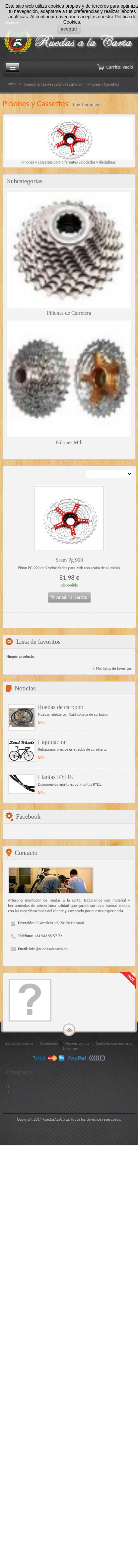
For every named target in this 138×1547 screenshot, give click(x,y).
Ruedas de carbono (60, 707)
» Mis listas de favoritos (112, 668)
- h (8, 1086)
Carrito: (119, 67)
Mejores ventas (76, 1043)
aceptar (69, 29)
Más (41, 722)
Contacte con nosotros (114, 1043)
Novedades (49, 1043)
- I (7, 1091)
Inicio (12, 84)
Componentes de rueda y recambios (53, 84)
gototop (69, 1029)
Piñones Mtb (68, 442)
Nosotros (70, 1048)
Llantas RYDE (55, 777)
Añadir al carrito (69, 597)
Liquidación (52, 742)
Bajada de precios (19, 1043)
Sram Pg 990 (69, 560)
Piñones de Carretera (69, 313)
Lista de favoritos (38, 641)
